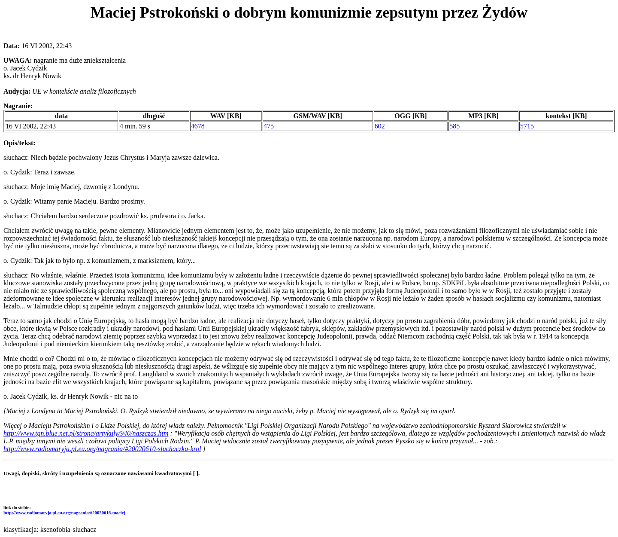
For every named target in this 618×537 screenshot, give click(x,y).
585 (454, 126)
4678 (198, 126)
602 (380, 126)
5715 (527, 126)
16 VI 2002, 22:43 (31, 126)
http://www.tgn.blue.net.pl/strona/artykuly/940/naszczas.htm (85, 433)
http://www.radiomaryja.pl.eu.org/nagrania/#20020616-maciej (64, 512)
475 (269, 126)
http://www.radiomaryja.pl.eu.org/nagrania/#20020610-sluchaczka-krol (102, 448)
